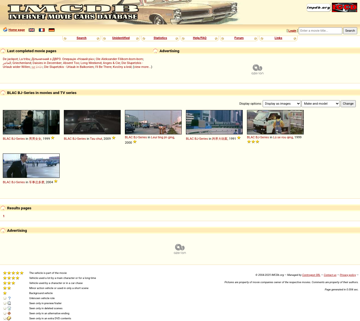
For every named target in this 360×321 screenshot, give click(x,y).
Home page (16, 30)
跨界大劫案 (220, 139)
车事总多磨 (36, 182)
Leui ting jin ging (162, 137)
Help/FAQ (199, 38)
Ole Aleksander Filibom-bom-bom (119, 59)
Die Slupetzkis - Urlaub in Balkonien (69, 67)
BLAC (7, 139)
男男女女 (35, 139)
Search (81, 38)
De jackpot (10, 59)
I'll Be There (103, 67)
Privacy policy (348, 274)
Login (292, 31)
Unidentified (121, 38)
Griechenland (21, 63)
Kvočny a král (122, 67)
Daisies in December (47, 63)
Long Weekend (90, 63)
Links (278, 38)
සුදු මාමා (37, 67)
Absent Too (71, 63)
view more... (142, 67)
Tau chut (96, 139)
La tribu (24, 59)
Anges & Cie (111, 63)
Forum (239, 38)
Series (20, 139)
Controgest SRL (311, 274)
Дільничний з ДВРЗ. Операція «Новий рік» (63, 59)
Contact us (330, 274)
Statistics (160, 38)
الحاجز (7, 63)
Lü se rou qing (283, 137)
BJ (13, 139)
